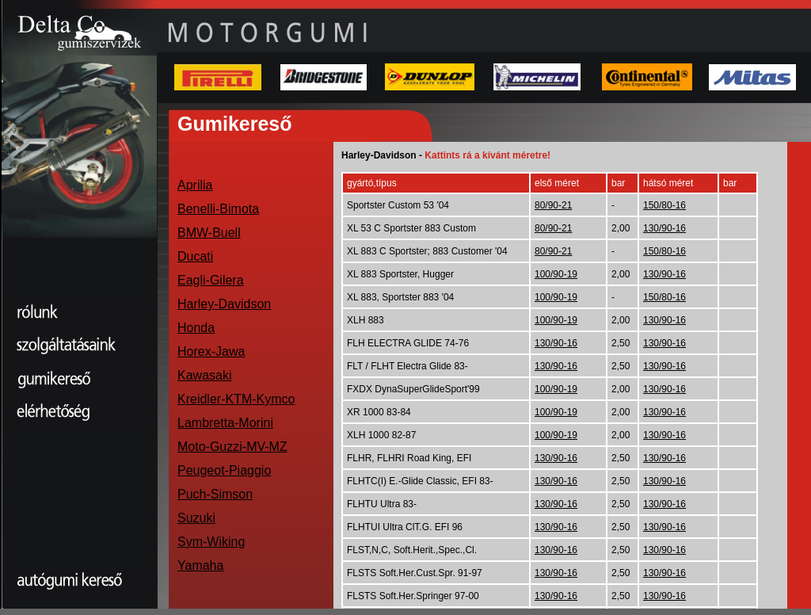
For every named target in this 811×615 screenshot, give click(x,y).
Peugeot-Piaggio (224, 470)
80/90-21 (553, 205)
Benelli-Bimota (218, 209)
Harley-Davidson (224, 304)
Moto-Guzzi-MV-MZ (232, 446)
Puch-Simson (215, 494)
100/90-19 (556, 274)
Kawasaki (204, 375)
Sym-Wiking (211, 541)
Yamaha (200, 565)
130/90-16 (664, 228)
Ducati (195, 256)
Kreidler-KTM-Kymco (236, 399)
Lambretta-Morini (225, 423)
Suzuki (196, 518)
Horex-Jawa (211, 351)
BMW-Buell (209, 232)
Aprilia (194, 185)
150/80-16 (664, 205)
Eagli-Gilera (210, 280)
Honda (196, 327)
